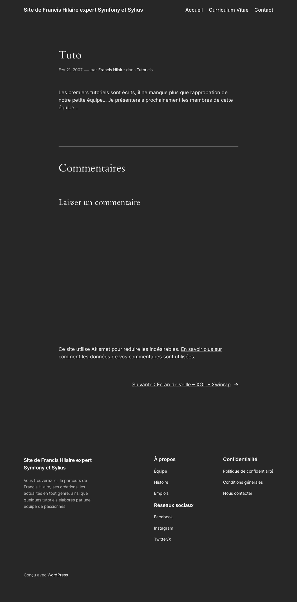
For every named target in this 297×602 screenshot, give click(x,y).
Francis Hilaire (111, 69)
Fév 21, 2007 (71, 69)
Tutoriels (145, 69)
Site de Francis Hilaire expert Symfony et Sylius (83, 10)
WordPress (58, 574)
